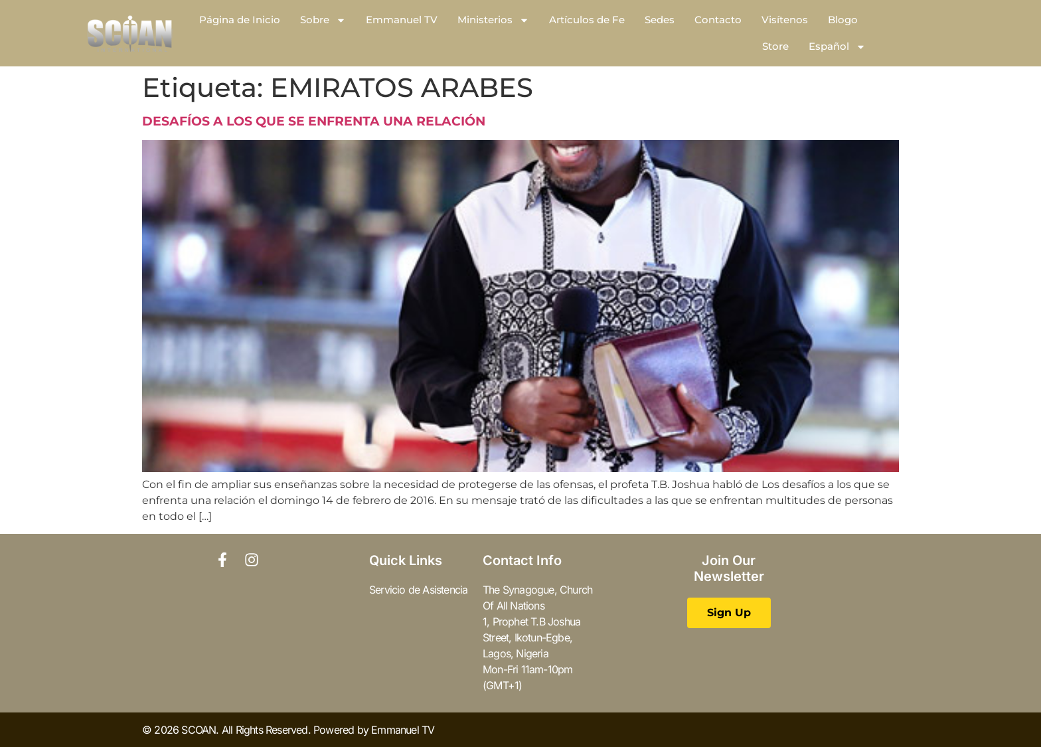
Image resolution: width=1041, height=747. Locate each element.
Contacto (718, 19)
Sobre (323, 20)
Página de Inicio (239, 19)
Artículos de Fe (587, 19)
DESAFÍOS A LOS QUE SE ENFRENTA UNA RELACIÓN (313, 121)
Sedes (660, 19)
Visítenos (784, 19)
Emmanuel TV (402, 19)
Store (775, 46)
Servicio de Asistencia (418, 589)
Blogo (843, 19)
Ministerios (493, 20)
